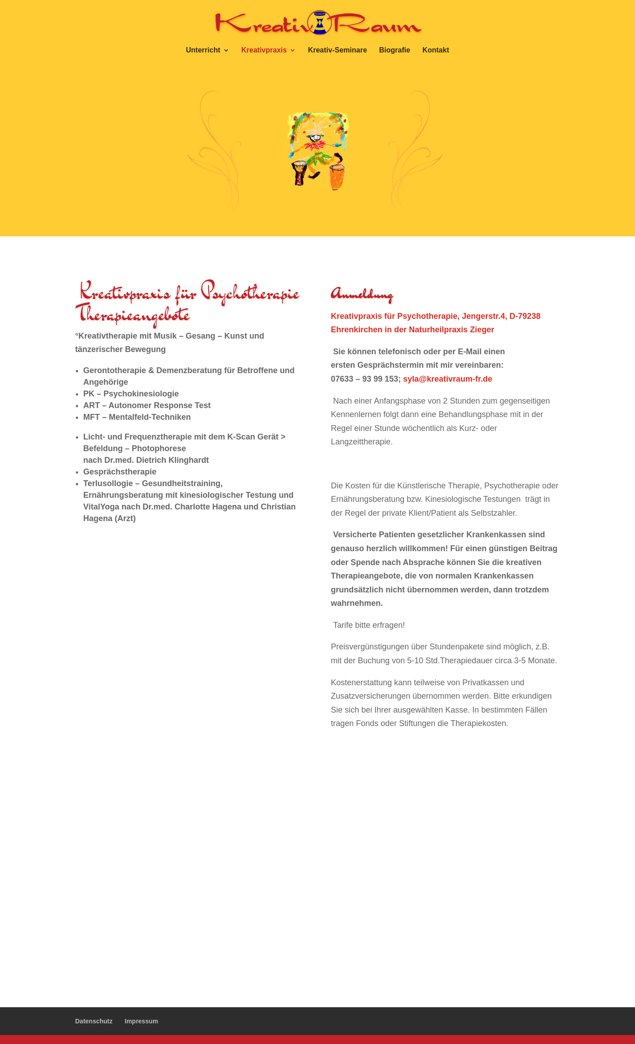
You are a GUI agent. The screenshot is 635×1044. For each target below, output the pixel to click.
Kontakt (435, 50)
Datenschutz (94, 1021)
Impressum (141, 1021)
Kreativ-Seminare (337, 50)
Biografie (394, 50)
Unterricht (203, 50)
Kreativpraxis (264, 50)
